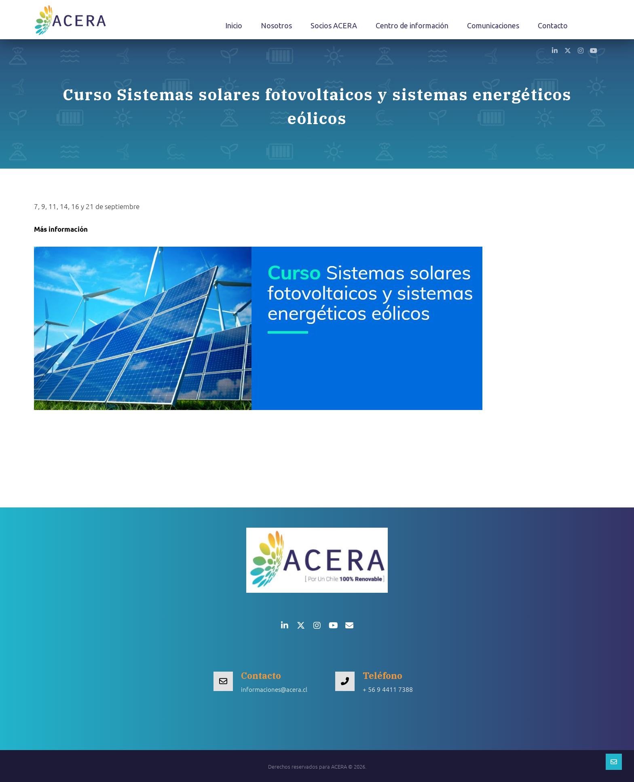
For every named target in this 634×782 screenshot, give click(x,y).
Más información (61, 229)
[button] (554, 50)
